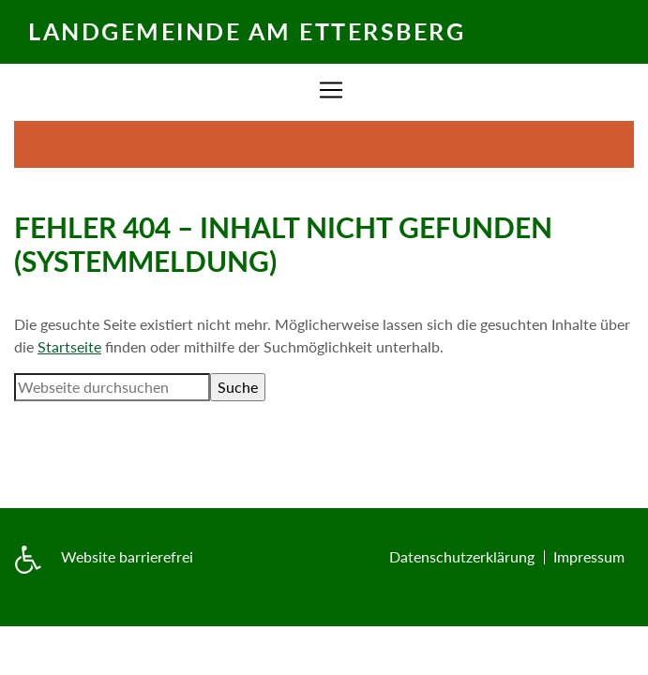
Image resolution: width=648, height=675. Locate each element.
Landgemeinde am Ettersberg (246, 31)
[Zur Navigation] (331, 90)
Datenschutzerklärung (462, 556)
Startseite (69, 346)
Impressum (589, 556)
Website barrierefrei (127, 556)
